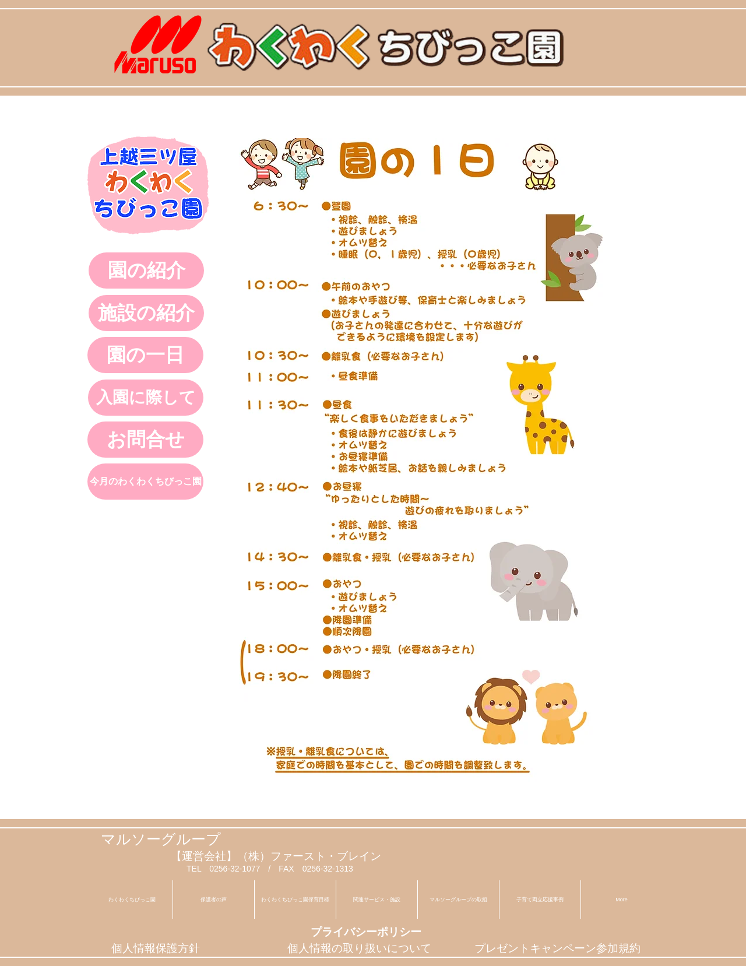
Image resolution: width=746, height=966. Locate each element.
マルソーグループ (161, 839)
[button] (376, 899)
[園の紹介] (146, 270)
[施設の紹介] (146, 313)
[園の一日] (145, 355)
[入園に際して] (145, 398)
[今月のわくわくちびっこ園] (145, 481)
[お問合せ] (145, 439)
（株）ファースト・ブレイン (309, 856)
